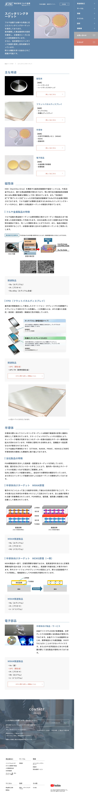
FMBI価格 (42, 4)
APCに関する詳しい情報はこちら (26, 383)
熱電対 (21, 773)
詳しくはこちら (51, 95)
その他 (34, 797)
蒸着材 (34, 777)
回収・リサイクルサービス (24, 798)
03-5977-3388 (44, 742)
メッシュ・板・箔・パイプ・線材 (11, 783)
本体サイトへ (51, 4)
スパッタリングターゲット (25, 63)
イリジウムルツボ (11, 773)
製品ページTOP (9, 63)
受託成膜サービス (38, 779)
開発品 (7, 800)
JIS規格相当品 (10, 778)
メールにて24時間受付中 (50, 734)
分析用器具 (9, 781)
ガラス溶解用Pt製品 (11, 776)
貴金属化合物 (9, 797)
